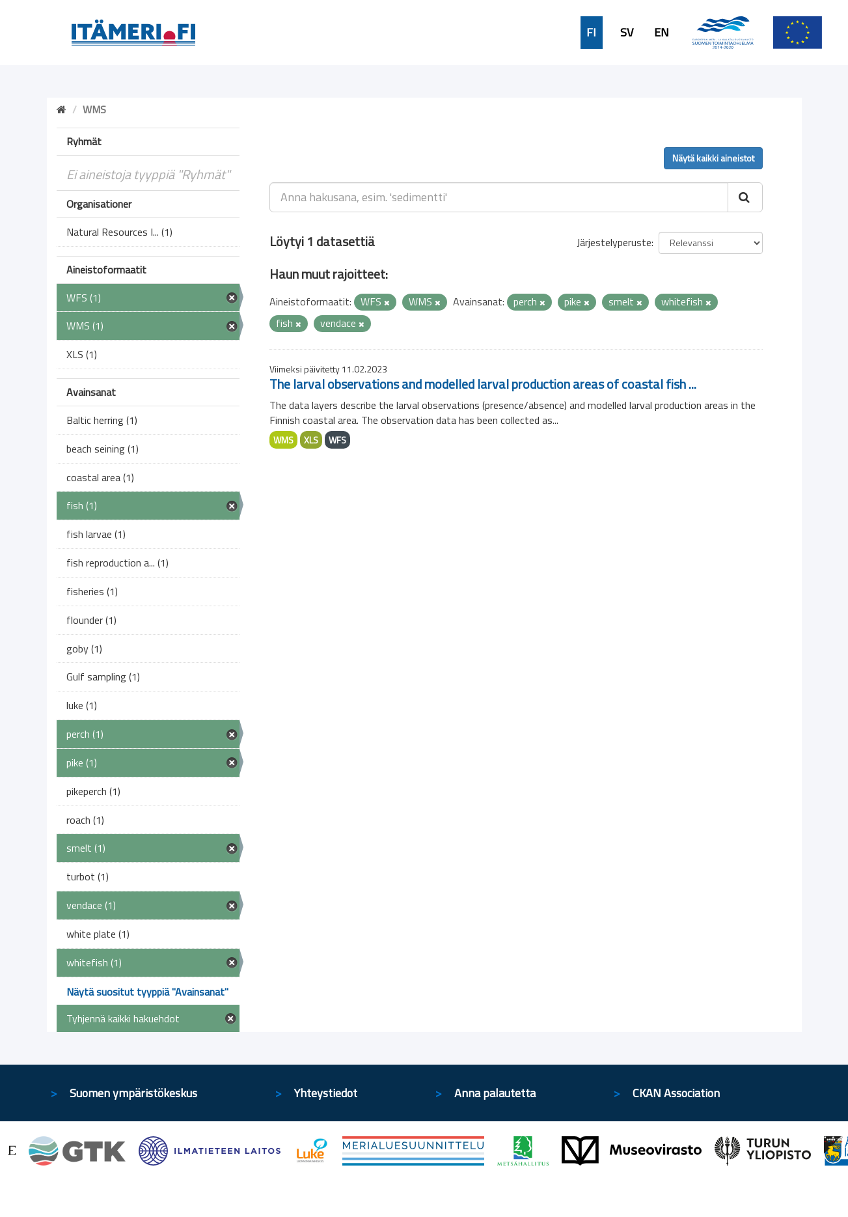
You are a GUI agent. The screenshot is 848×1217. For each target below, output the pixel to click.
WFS (337, 440)
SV (626, 32)
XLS (311, 440)
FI (591, 32)
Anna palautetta (495, 1093)
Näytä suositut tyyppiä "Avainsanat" (147, 992)
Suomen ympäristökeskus (133, 1093)
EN (661, 32)
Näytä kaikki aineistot (713, 158)
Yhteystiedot (325, 1093)
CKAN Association (676, 1093)
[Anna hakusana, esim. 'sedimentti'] (498, 197)
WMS (283, 440)
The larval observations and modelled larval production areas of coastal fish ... (482, 384)
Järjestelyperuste (614, 242)
